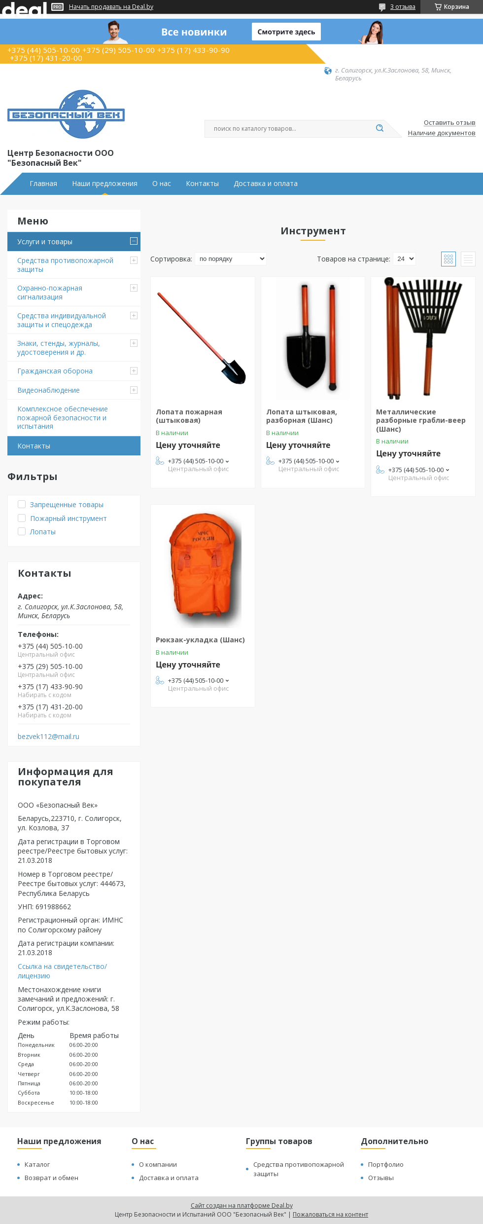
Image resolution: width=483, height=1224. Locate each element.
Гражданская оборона (55, 370)
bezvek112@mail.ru (48, 736)
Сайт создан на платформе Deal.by (242, 1205)
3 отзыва (402, 6)
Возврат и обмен (51, 1177)
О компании (158, 1164)
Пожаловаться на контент (330, 1214)
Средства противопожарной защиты (65, 265)
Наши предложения (105, 183)
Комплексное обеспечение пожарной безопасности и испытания (62, 417)
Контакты (202, 183)
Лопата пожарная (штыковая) (189, 416)
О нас (161, 183)
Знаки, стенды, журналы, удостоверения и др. (58, 347)
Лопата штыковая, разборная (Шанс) (301, 416)
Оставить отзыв (450, 122)
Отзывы (381, 1177)
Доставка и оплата (266, 183)
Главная (43, 183)
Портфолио (386, 1164)
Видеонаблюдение (48, 390)
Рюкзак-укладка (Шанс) (200, 639)
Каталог (37, 1164)
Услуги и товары (44, 241)
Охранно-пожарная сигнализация (49, 292)
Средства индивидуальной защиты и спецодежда (61, 320)
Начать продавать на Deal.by (111, 6)
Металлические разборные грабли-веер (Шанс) (421, 420)
